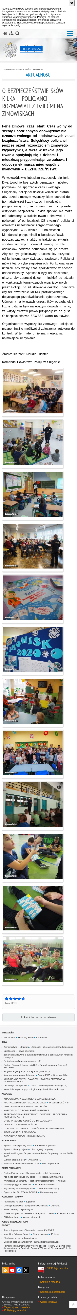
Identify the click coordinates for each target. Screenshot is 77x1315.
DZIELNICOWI (16, 1221)
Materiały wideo (25, 1037)
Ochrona (55, 1205)
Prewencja (7, 1093)
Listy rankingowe (48, 1192)
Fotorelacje (41, 1037)
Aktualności (38, 69)
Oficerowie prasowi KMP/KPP (39, 1230)
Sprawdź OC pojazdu (45, 1145)
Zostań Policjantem (11, 1167)
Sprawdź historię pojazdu (16, 1149)
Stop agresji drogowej (42, 1149)
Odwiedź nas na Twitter (26, 1270)
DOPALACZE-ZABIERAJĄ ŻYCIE (20, 1124)
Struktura (24, 1047)
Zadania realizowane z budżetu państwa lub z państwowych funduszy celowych (38, 1056)
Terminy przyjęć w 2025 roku (18, 1184)
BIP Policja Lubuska (57, 1268)
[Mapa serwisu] (11, 33)
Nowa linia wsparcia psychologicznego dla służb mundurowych (35, 1089)
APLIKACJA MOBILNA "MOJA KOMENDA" (25, 1102)
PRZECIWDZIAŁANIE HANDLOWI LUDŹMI (25, 1106)
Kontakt (62, 1181)
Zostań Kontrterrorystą (47, 1188)
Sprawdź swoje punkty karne (18, 1145)
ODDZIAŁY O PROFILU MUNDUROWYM (24, 1136)
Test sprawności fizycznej (42, 1181)
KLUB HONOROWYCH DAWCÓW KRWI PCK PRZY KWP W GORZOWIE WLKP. (34, 1080)
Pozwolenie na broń (13, 1201)
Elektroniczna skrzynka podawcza (20, 1238)
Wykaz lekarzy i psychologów (18, 1209)
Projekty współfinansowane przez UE (22, 1061)
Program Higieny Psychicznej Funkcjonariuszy (27, 1071)
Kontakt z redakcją (50, 1282)
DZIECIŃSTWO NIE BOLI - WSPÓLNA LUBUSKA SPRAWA (34, 1128)
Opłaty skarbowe (65, 1213)
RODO (25, 1221)
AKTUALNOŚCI (24, 69)
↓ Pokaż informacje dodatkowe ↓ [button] (38, 1017)
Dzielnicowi (9, 1051)
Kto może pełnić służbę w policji (19, 1177)
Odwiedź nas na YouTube (12, 1270)
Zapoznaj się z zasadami (17, 1307)
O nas (4, 1041)
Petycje (55, 1234)
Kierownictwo (10, 1047)
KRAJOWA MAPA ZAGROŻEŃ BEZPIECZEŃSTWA (29, 1099)
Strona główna (9, 69)
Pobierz (5, 1221)
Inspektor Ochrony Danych (17, 1234)
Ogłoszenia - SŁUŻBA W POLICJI (20, 1192)
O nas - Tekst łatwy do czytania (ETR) (48, 1085)
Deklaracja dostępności (15, 1085)
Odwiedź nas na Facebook (19, 1270)
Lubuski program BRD (15, 1160)
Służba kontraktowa (44, 1184)
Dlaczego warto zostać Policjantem (43, 1173)
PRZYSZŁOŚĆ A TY (59, 1102)
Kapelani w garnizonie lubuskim (19, 1075)
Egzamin (30, 1201)
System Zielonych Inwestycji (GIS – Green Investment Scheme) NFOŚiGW (35, 1066)
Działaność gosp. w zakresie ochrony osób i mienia (29, 1213)
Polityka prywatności (15, 1310)
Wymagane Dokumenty (15, 1181)
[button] (70, 33)
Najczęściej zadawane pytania (19, 1188)
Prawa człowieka (26, 1051)
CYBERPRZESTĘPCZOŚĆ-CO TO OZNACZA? (27, 1121)
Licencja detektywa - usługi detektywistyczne (26, 1205)
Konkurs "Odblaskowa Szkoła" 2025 (21, 1163)
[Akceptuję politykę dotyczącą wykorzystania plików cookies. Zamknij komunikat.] (72, 3)
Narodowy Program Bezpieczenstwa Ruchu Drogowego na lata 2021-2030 (38, 1154)
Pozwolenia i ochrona (12, 1196)
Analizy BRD (35, 1160)
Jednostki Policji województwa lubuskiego (52, 1047)
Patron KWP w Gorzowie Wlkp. (53, 1075)
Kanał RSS (5, 1270)
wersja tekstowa (48, 1301)
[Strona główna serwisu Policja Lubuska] (5, 33)
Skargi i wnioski (40, 1234)
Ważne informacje (32, 1217)
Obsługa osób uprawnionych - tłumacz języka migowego (32, 1242)
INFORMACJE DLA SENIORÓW (20, 1132)
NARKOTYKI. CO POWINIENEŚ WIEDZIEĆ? (26, 1110)
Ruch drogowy (9, 1140)
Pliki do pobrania (50, 1163)
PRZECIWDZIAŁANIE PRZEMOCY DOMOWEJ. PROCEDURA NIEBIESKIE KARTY (35, 1115)
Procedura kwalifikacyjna (50, 1177)
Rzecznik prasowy (13, 1230)
